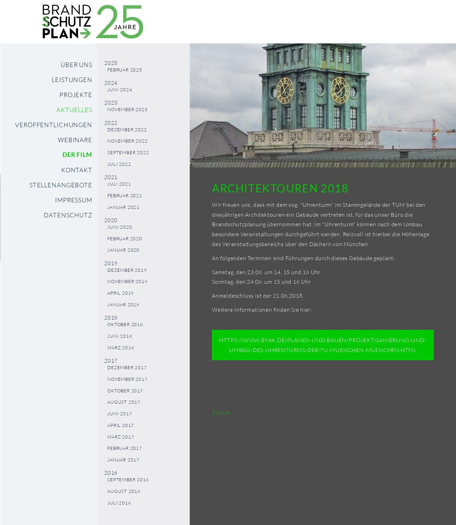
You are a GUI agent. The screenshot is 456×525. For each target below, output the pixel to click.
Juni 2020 (119, 227)
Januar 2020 (123, 250)
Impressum (73, 200)
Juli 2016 (119, 503)
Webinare (75, 140)
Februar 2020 (124, 238)
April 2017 (120, 425)
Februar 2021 (124, 195)
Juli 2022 (119, 164)
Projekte (75, 94)
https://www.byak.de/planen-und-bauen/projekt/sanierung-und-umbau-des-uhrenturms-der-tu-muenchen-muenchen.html (322, 345)
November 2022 (127, 141)
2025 (111, 63)
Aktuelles (74, 109)
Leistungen (72, 79)
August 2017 (123, 402)
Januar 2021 (123, 207)
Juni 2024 (119, 89)
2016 (111, 472)
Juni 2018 (119, 336)
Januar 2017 (123, 459)
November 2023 (127, 109)
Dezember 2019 (127, 270)
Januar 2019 (123, 304)
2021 (111, 177)
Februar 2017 (124, 448)
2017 (111, 360)
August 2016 (123, 491)
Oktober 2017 (125, 390)
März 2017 (120, 437)
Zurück (221, 412)
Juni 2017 (119, 413)
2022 (111, 122)
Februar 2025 (124, 69)
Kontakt (76, 170)
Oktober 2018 (125, 324)
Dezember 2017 (127, 367)
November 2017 (127, 379)
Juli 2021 (119, 184)
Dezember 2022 (127, 129)
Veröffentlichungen (53, 125)
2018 (111, 317)
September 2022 (128, 152)
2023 (111, 102)
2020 (111, 220)
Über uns (76, 64)
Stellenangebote (60, 185)
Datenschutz (68, 215)
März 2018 (120, 347)
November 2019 (127, 281)
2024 (111, 82)
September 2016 (128, 479)
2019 (111, 263)
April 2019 (120, 293)
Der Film (77, 154)
